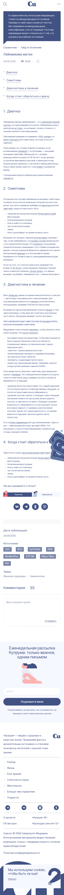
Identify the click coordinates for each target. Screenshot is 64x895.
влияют (40, 167)
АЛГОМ (30, 556)
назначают (34, 329)
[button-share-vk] (16, 506)
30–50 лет (17, 268)
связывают (23, 151)
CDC (7, 549)
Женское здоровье (14, 576)
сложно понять (36, 271)
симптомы (8, 208)
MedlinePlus (11, 556)
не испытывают (41, 238)
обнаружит (13, 295)
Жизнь (10, 766)
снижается (8, 178)
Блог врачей (14, 772)
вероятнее (46, 205)
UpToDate (34, 549)
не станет (18, 128)
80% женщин (45, 136)
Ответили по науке (18, 778)
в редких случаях (38, 241)
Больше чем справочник (21, 790)
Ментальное (14, 784)
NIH (7, 563)
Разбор (11, 760)
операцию (16, 374)
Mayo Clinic (48, 556)
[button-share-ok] (35, 506)
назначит (35, 301)
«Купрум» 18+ (40, 818)
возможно (38, 244)
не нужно (46, 321)
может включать (30, 333)
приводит (21, 253)
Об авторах (10, 824)
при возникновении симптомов (36, 453)
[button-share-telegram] (26, 506)
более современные (19, 422)
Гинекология (37, 576)
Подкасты (13, 796)
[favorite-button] (37, 61)
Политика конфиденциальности (21, 853)
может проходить (11, 139)
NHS (50, 549)
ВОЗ (19, 549)
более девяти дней (46, 214)
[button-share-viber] (44, 506)
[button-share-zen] (39, 806)
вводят (49, 310)
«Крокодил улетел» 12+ (45, 824)
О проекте (9, 818)
